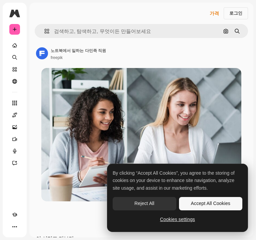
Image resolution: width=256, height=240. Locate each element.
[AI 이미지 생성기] (14, 127)
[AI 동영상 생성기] (14, 139)
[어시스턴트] (14, 163)
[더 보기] (14, 226)
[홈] (14, 45)
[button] (44, 31)
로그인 (235, 13)
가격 (214, 13)
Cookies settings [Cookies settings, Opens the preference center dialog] (177, 219)
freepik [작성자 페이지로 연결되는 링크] (57, 57)
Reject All (144, 203)
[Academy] (14, 214)
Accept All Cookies (210, 203)
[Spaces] (14, 115)
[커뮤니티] (14, 81)
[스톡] (14, 69)
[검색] (14, 57)
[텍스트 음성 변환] (14, 151)
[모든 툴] (14, 103)
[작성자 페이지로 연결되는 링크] (42, 53)
